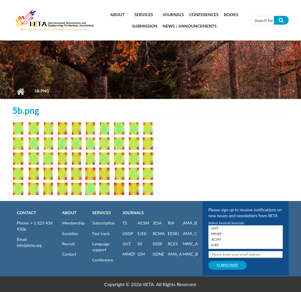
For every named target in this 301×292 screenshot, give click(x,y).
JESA (157, 222)
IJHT (127, 243)
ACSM (143, 222)
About (117, 14)
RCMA (159, 233)
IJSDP (128, 233)
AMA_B (190, 222)
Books (231, 14)
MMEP (129, 254)
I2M (141, 254)
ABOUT (69, 212)
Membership (73, 222)
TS (125, 222)
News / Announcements (189, 25)
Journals (173, 14)
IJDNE (158, 254)
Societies (70, 233)
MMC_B (190, 254)
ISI (140, 243)
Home (20, 91)
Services (143, 14)
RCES (173, 243)
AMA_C (190, 233)
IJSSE (157, 243)
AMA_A (175, 254)
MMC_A (190, 243)
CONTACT (26, 212)
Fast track (101, 233)
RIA (171, 222)
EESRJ (173, 233)
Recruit (68, 243)
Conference (102, 259)
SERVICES (101, 212)
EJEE (142, 233)
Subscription (103, 222)
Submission (144, 25)
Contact (69, 254)
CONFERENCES (204, 14)
